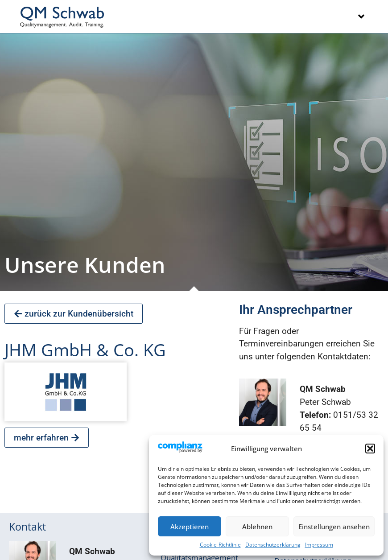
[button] (370, 448)
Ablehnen (257, 526)
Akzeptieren (189, 526)
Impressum (319, 544)
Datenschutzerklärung (273, 544)
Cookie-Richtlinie (220, 544)
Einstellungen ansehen (334, 526)
